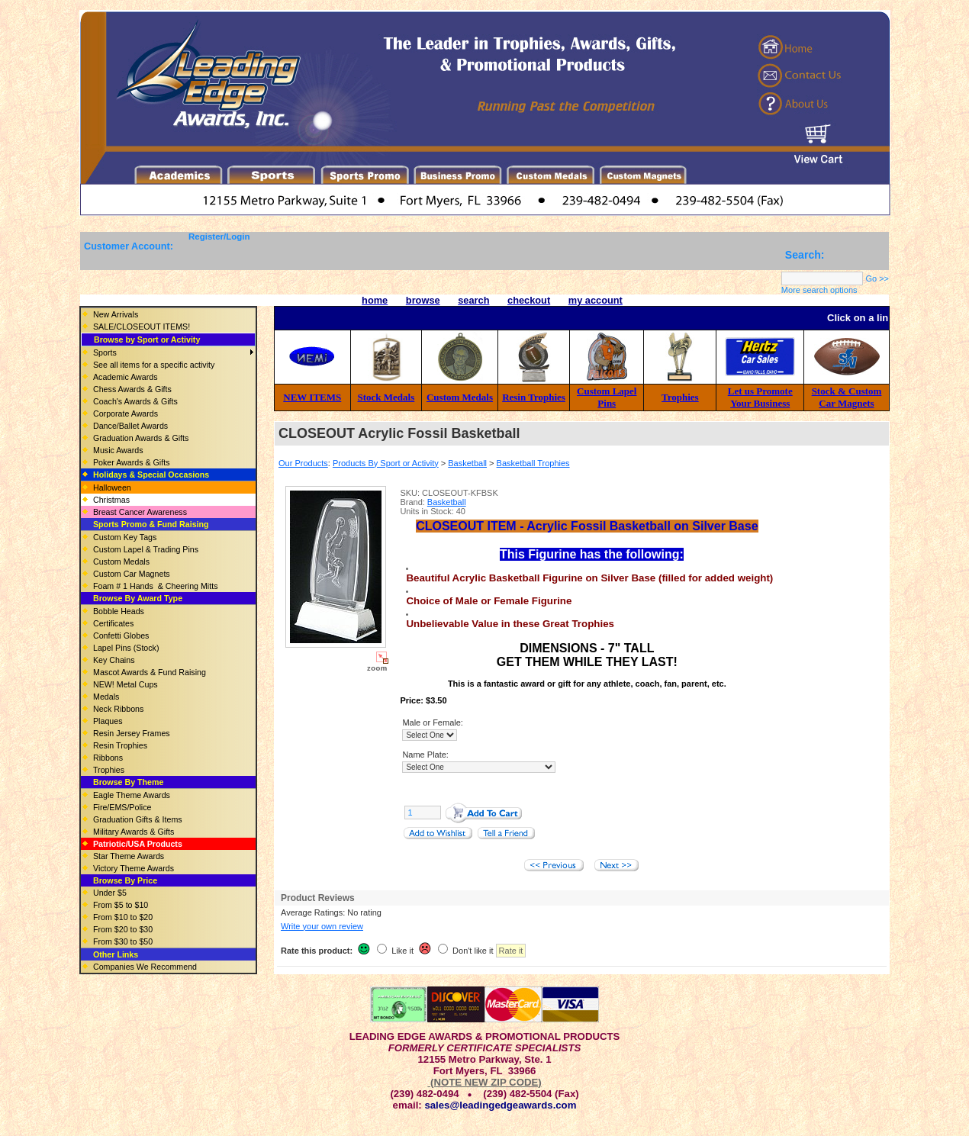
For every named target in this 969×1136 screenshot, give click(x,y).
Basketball (467, 463)
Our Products (303, 463)
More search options (819, 289)
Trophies (680, 397)
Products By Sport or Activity (386, 463)
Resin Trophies (533, 397)
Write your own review (322, 926)
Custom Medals (460, 397)
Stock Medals (386, 397)
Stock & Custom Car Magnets (847, 397)
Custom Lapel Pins (606, 397)
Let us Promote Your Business (760, 397)
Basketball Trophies (533, 463)
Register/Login (219, 236)
